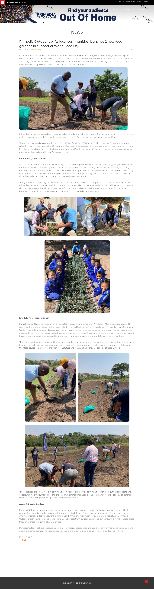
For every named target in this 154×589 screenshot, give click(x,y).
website (89, 583)
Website (140, 9)
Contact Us (129, 9)
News (107, 9)
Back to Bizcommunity (141, 1)
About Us (116, 9)
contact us (80, 583)
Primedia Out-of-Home (34, 49)
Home (99, 9)
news (64, 583)
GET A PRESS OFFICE (125, 1)
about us (70, 583)
